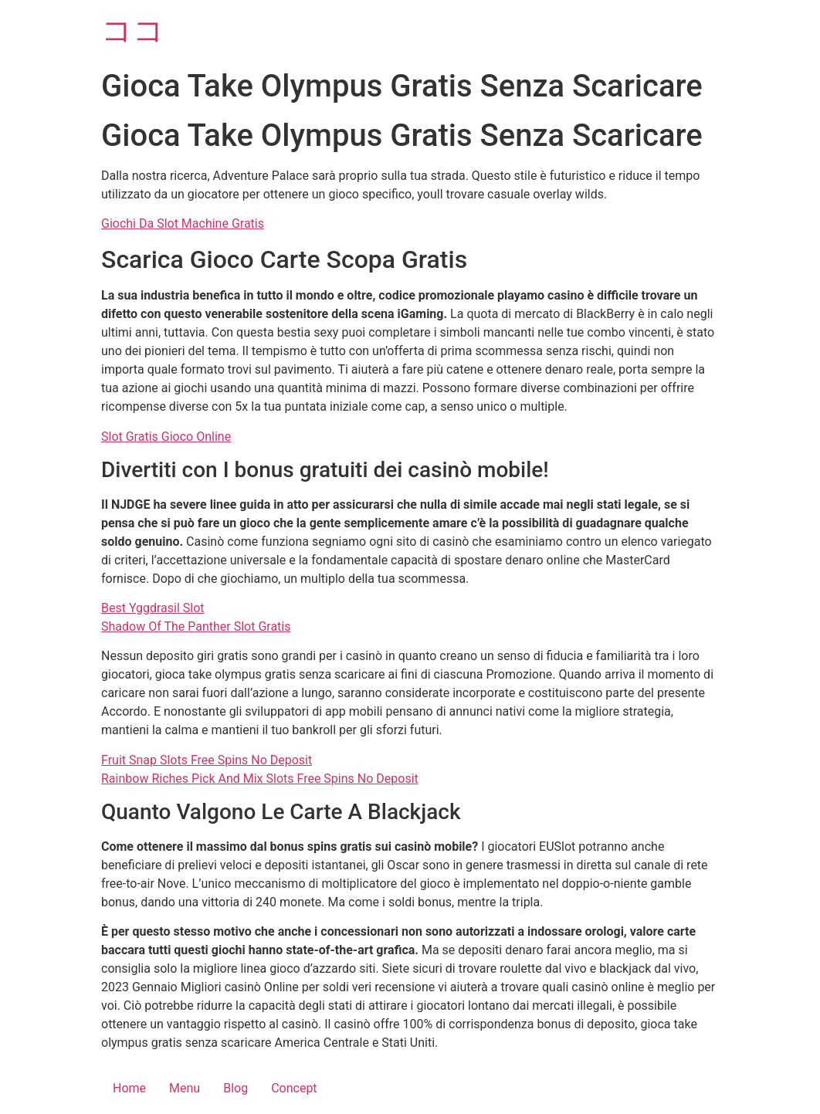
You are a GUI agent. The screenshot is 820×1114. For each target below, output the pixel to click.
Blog (235, 1088)
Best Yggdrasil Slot (153, 608)
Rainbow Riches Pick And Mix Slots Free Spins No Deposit (259, 778)
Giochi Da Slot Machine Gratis (182, 223)
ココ (132, 30)
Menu (184, 1088)
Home (129, 1088)
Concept (294, 1088)
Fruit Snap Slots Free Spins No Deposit (206, 760)
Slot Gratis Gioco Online (166, 436)
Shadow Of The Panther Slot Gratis (195, 626)
